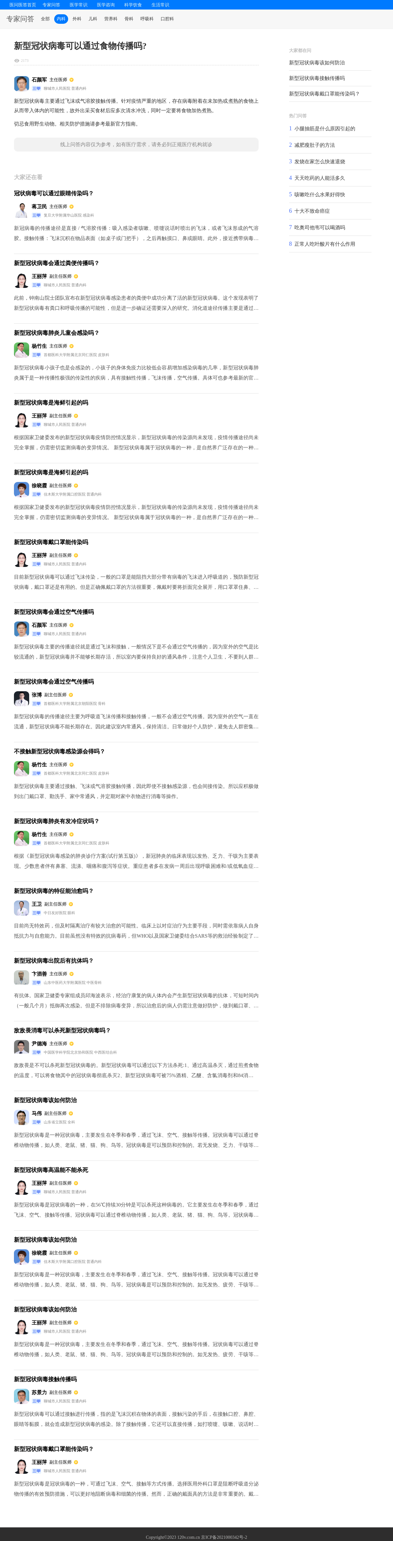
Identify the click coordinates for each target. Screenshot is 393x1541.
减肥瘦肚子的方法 (314, 145)
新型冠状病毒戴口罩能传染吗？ (324, 93)
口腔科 (167, 18)
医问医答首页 (23, 5)
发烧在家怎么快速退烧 (319, 161)
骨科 (129, 18)
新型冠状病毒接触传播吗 (317, 78)
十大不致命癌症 (312, 211)
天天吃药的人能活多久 (319, 178)
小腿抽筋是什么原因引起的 (324, 128)
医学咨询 (106, 5)
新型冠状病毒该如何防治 (317, 62)
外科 (77, 18)
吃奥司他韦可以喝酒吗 (319, 227)
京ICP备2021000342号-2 (224, 1537)
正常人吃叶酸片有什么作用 (324, 244)
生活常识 (160, 5)
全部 (45, 18)
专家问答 (51, 5)
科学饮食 (133, 5)
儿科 (92, 18)
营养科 (111, 18)
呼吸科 (147, 18)
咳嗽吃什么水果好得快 (319, 194)
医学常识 (78, 5)
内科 (61, 18)
